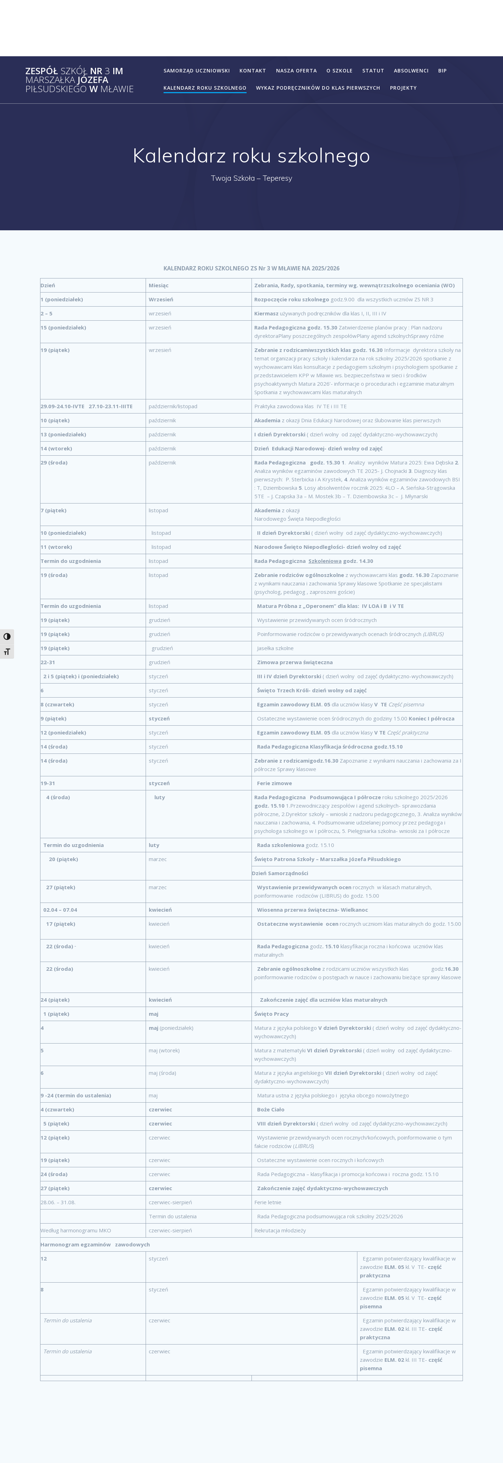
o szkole (339, 70)
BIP (442, 70)
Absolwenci (411, 70)
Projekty (403, 87)
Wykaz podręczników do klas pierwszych (318, 87)
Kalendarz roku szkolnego (205, 87)
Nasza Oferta (296, 70)
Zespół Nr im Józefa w (79, 80)
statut (373, 70)
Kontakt (253, 70)
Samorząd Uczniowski (197, 70)
